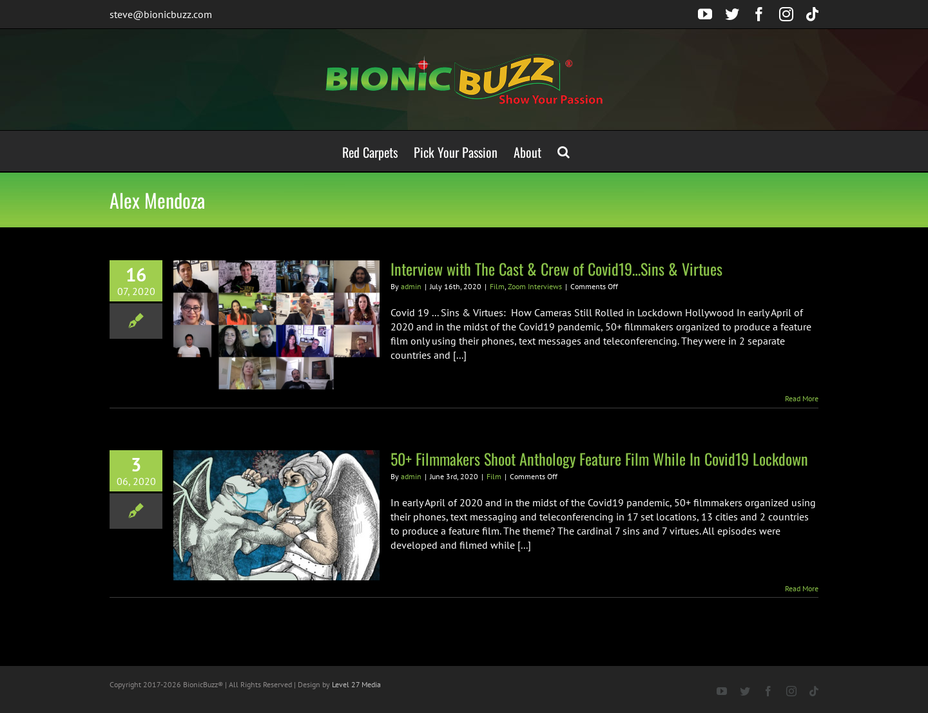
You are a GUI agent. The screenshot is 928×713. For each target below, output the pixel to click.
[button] (563, 151)
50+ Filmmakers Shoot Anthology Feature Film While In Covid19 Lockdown (599, 458)
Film (497, 286)
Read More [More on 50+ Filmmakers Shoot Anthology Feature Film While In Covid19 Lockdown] (801, 588)
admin (411, 286)
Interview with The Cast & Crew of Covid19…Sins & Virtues (556, 268)
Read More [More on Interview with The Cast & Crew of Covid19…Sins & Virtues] (801, 398)
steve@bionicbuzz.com (161, 14)
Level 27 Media (356, 684)
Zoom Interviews (535, 286)
